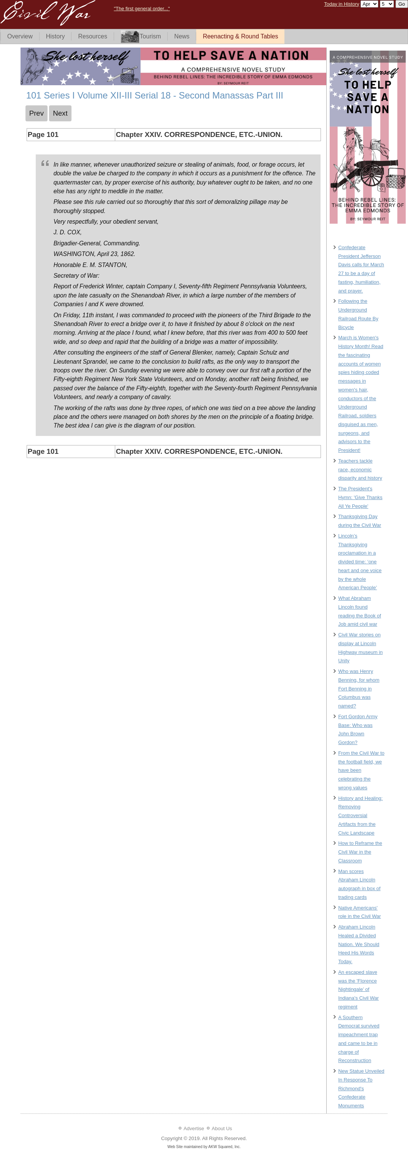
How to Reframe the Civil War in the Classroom (360, 852)
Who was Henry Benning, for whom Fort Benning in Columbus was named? (358, 688)
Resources (92, 36)
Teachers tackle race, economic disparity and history (360, 469)
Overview (20, 36)
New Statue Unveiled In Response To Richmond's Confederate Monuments (361, 1088)
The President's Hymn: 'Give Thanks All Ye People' (360, 497)
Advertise (194, 1128)
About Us (222, 1128)
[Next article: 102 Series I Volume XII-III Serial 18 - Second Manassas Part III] (60, 113)
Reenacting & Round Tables (240, 36)
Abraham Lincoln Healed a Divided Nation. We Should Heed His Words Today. (358, 944)
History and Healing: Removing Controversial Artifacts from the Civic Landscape (360, 815)
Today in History (341, 4)
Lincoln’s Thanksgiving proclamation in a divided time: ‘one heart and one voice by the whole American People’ (359, 562)
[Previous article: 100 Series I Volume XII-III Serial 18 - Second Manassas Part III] (36, 113)
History (55, 36)
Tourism (141, 36)
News (181, 36)
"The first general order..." (142, 8)
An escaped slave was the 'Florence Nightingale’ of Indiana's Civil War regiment (358, 989)
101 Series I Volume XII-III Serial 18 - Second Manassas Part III (154, 95)
